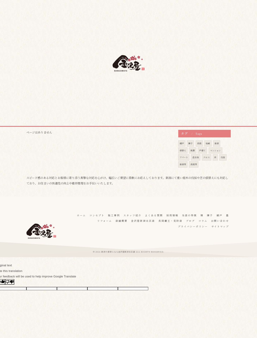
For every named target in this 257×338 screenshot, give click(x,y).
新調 (192, 157)
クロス (206, 164)
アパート (184, 164)
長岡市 (193, 171)
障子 (190, 150)
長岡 (199, 150)
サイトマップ (220, 226)
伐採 (223, 164)
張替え (183, 157)
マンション (215, 157)
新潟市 (183, 171)
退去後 (196, 164)
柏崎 (208, 150)
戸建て (202, 157)
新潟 (217, 150)
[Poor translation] (9, 282)
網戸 (182, 150)
